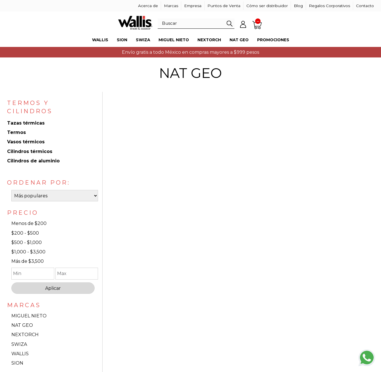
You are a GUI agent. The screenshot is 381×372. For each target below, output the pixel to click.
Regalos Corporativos (329, 5)
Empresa (192, 5)
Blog (298, 5)
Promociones (273, 40)
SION (17, 363)
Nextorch (209, 40)
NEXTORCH (25, 334)
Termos (16, 132)
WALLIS (20, 353)
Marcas (171, 5)
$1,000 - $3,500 (28, 252)
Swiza (143, 40)
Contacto (365, 5)
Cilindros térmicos (29, 151)
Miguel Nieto (174, 40)
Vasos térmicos (26, 141)
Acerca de (148, 5)
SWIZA (19, 344)
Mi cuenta (243, 24)
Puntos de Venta (223, 5)
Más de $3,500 (27, 261)
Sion (122, 40)
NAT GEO (22, 325)
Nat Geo (239, 40)
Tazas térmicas (26, 123)
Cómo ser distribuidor (267, 5)
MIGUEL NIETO (29, 316)
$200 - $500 (25, 233)
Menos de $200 (29, 223)
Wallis (100, 40)
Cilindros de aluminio (33, 161)
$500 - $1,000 (26, 242)
